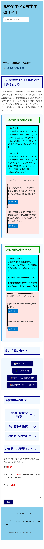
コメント (9, 485)
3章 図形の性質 (19, 436)
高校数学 (16, 63)
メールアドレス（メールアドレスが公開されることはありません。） (22, 475)
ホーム (6, 63)
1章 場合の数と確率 (20, 414)
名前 (8, 467)
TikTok (28, 521)
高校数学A (27, 63)
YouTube (36, 521)
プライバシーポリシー (22, 513)
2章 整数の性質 (19, 426)
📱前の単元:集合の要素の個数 (22, 378)
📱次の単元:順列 (22, 371)
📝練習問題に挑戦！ (22, 364)
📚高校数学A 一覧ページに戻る (22, 385)
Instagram (20, 521)
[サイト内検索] (16, 19)
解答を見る (13, 201)
